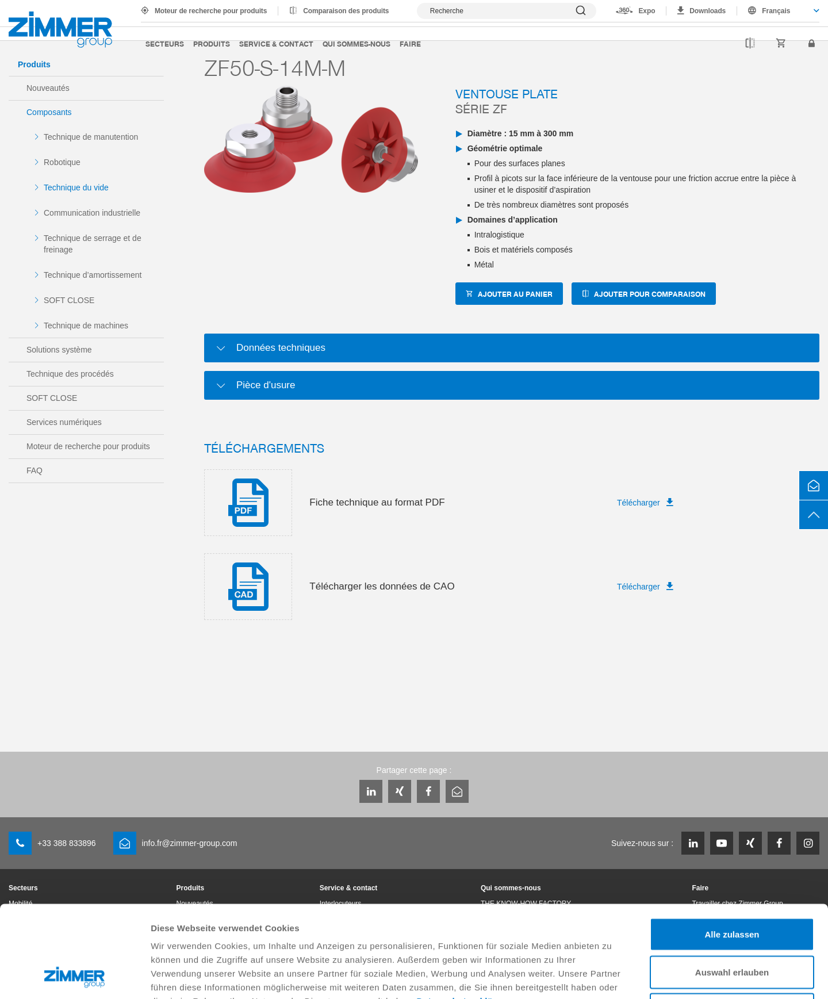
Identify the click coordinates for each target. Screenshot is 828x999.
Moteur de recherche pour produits (211, 11)
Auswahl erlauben (732, 886)
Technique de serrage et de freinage (92, 244)
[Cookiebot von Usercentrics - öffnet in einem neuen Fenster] (74, 976)
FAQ (34, 470)
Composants (49, 112)
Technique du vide (76, 187)
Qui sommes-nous (356, 43)
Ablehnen (732, 923)
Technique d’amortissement (92, 275)
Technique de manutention (91, 136)
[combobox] (778, 11)
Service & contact (276, 43)
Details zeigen (611, 976)
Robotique (62, 162)
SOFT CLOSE (69, 300)
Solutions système (59, 349)
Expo (646, 11)
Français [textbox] (776, 11)
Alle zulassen (731, 848)
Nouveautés (48, 88)
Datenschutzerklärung (465, 915)
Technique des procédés (70, 373)
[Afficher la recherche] (506, 11)
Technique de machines (86, 325)
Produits (211, 43)
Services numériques (64, 422)
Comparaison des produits (346, 11)
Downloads (707, 11)
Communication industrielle (92, 212)
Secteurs (164, 43)
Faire (410, 43)
